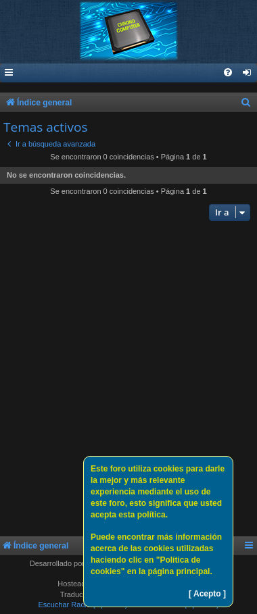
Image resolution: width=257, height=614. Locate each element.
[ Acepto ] (207, 593)
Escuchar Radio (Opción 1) (82, 604)
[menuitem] (247, 73)
